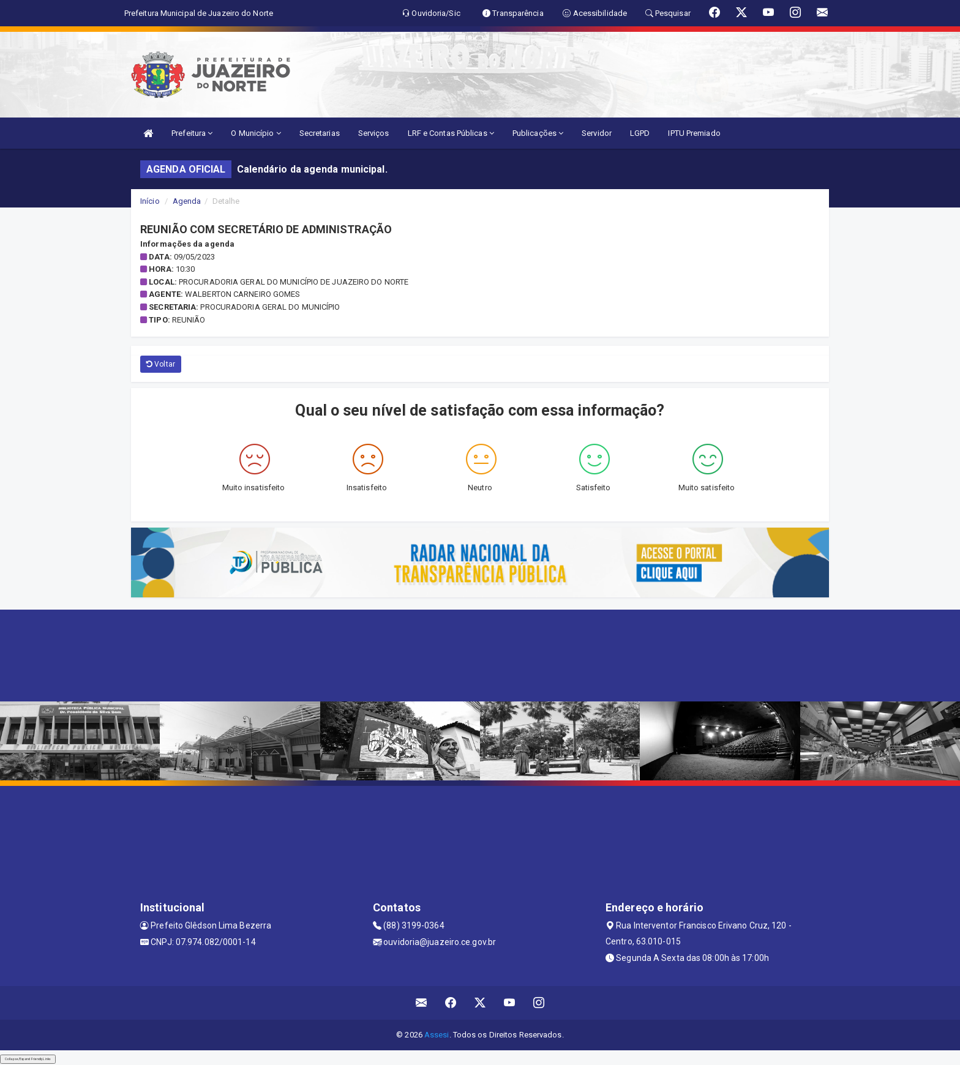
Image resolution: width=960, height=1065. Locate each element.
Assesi (436, 1034)
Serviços (373, 133)
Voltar (160, 364)
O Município (255, 133)
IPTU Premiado (694, 133)
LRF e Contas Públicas (451, 133)
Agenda (187, 201)
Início (150, 201)
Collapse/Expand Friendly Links (28, 1059)
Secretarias (319, 133)
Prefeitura (191, 133)
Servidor (597, 133)
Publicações (537, 133)
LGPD (640, 133)
